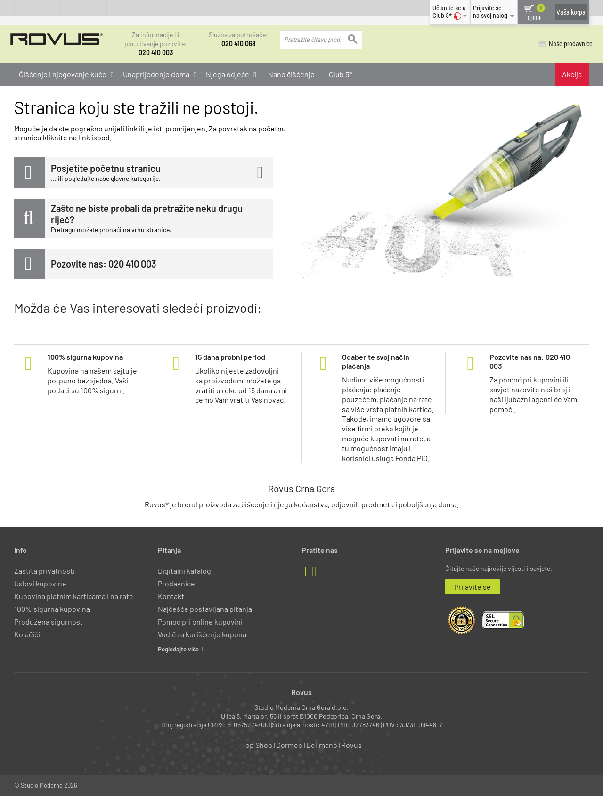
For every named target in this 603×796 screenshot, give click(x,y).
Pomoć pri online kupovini (200, 621)
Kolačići (27, 634)
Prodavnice (176, 582)
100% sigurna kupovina (52, 608)
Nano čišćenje (291, 73)
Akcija (572, 73)
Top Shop (257, 744)
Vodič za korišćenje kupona (202, 634)
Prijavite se (472, 586)
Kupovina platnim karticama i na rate (73, 596)
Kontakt (171, 596)
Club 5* (340, 73)
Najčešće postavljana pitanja (205, 608)
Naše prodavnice (567, 44)
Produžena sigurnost (48, 621)
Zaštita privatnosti (44, 570)
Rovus (351, 744)
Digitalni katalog (184, 570)
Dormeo (289, 744)
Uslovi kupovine (40, 582)
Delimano (321, 744)
